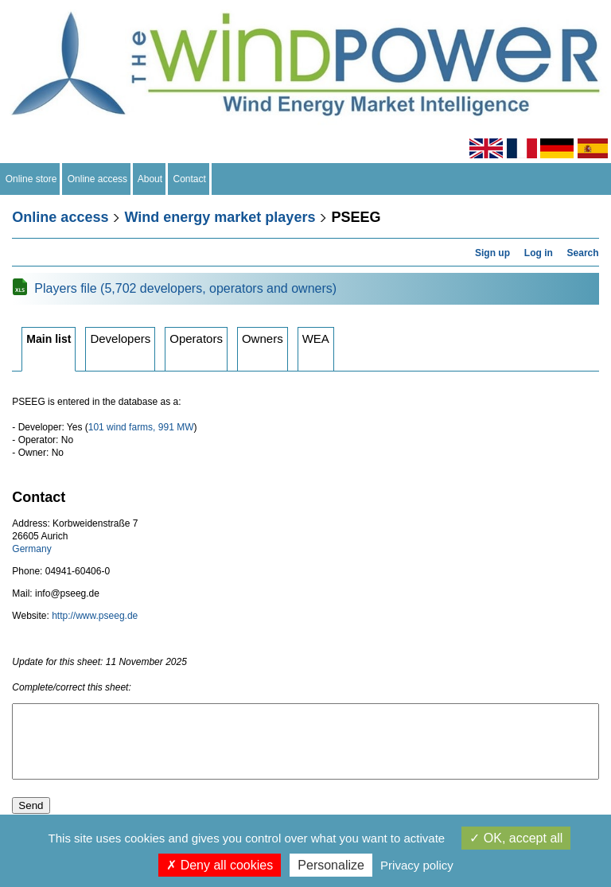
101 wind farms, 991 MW (141, 427)
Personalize (331, 865)
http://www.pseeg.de (95, 615)
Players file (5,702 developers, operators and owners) (185, 288)
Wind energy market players (219, 217)
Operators (196, 338)
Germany (31, 548)
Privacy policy (416, 865)
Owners (262, 338)
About (150, 179)
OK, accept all (515, 838)
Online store (31, 179)
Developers (120, 338)
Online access (97, 179)
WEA (315, 338)
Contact (190, 179)
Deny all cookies (219, 865)
